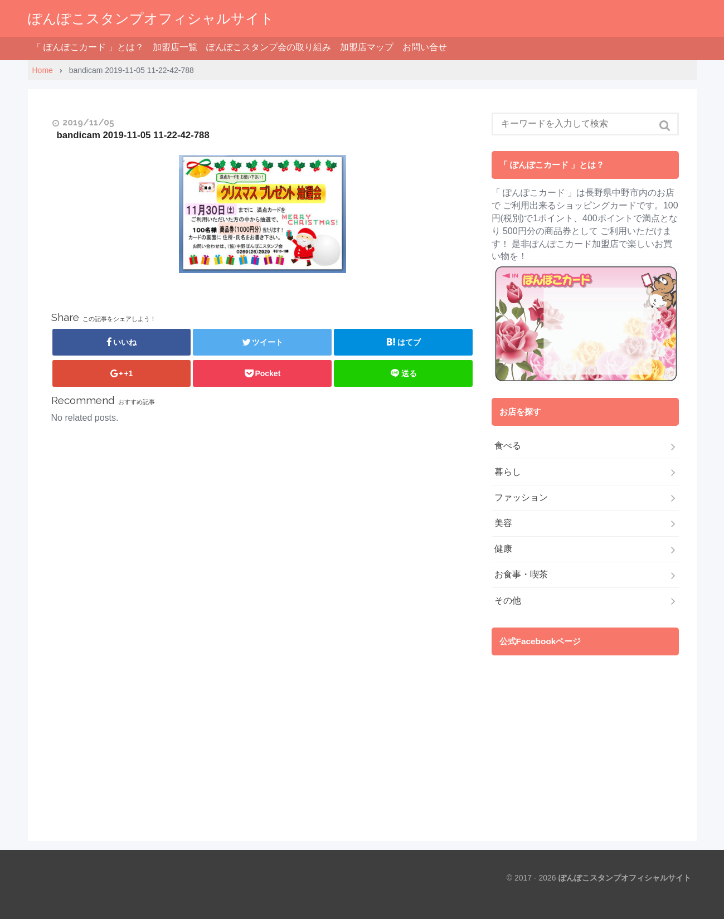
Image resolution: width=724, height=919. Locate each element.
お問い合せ (424, 47)
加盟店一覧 (175, 47)
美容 (503, 523)
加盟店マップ (366, 47)
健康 (503, 548)
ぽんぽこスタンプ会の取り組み (268, 47)
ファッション (521, 497)
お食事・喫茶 (521, 574)
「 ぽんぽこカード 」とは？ (88, 47)
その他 (507, 600)
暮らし (507, 471)
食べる (507, 445)
